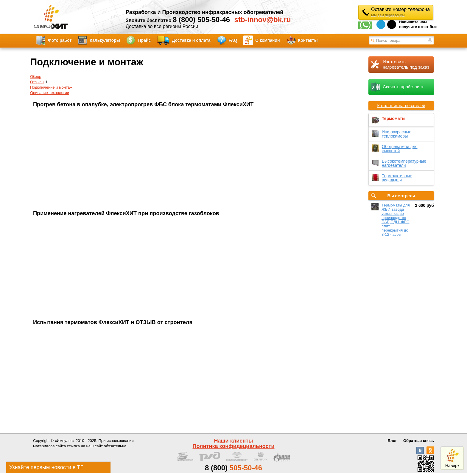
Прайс (144, 40)
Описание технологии (49, 92)
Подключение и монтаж (51, 87)
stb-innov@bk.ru (262, 20)
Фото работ (59, 40)
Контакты (308, 40)
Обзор (35, 76)
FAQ (233, 40)
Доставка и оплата (191, 40)
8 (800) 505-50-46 (201, 20)
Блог (392, 440)
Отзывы (37, 82)
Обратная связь (418, 440)
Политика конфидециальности (234, 446)
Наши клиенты (233, 441)
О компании (267, 40)
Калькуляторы (105, 40)
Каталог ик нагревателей (401, 105)
